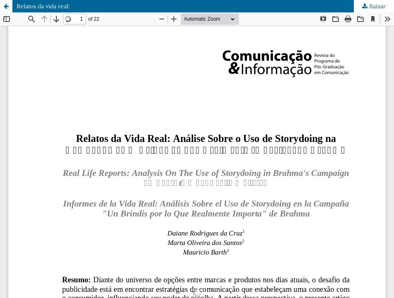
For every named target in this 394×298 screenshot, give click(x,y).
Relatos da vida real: (43, 6)
